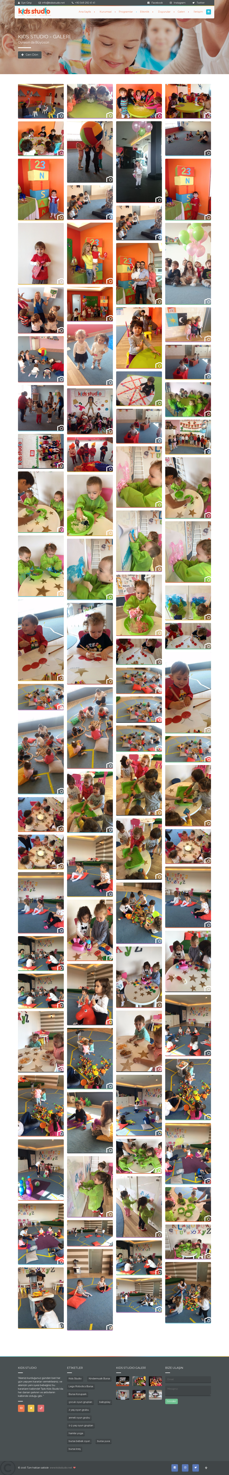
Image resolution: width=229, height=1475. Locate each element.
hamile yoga (76, 1433)
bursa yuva (103, 1441)
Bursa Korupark (78, 1394)
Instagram (177, 2)
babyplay (104, 1402)
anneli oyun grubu (79, 1417)
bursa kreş (75, 1448)
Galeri (181, 11)
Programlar (126, 11)
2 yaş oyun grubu (79, 1409)
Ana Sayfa (85, 11)
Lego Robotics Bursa (81, 1386)
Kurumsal (106, 11)
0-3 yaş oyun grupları (81, 1425)
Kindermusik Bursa (99, 1378)
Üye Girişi (26, 2)
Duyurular (164, 11)
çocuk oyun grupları (80, 1402)
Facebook (155, 2)
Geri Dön (29, 54)
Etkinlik (144, 11)
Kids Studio (75, 1378)
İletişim (198, 11)
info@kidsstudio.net (53, 2)
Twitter (199, 2)
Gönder (171, 1401)
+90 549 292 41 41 (85, 2)
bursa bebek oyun (79, 1441)
